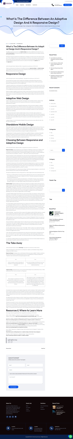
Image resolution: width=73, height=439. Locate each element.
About (27, 405)
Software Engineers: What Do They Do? (56, 232)
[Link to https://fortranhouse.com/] (7, 4)
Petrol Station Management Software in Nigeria (55, 238)
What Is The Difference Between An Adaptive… (57, 226)
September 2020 (54, 111)
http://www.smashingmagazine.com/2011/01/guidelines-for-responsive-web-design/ (22, 323)
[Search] (63, 150)
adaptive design (23, 51)
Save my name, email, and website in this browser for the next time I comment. (23, 373)
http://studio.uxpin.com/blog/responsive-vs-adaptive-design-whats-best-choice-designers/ (23, 331)
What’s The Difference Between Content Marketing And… (56, 220)
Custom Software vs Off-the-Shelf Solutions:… (61, 413)
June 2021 (52, 108)
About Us (22, 4)
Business (52, 135)
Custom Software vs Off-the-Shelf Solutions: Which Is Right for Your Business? (57, 64)
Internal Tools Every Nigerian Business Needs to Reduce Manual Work (57, 72)
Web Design (21, 247)
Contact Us (35, 4)
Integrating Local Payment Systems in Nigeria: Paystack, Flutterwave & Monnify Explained (57, 77)
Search (62, 45)
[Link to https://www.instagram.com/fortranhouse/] (13, 417)
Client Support (67, 4)
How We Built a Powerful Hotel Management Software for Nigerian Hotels (57, 59)
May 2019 (52, 119)
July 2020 (52, 114)
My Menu (42, 407)
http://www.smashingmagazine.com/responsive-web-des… (17, 327)
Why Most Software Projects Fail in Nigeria (57, 69)
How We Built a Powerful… (60, 408)
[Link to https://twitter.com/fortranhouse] (10, 417)
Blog (51, 132)
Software (52, 138)
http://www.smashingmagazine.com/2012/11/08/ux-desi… (26, 316)
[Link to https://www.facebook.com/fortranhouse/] (7, 417)
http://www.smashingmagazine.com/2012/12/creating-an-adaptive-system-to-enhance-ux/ (23, 319)
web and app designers (10, 53)
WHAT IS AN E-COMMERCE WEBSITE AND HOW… (58, 213)
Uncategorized (19, 43)
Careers (27, 409)
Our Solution (28, 4)
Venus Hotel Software (44, 405)
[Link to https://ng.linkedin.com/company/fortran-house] (15, 417)
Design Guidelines (21, 324)
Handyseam (42, 409)
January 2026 (53, 103)
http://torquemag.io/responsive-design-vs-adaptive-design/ (17, 335)
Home (17, 4)
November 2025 (53, 106)
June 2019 (52, 117)
